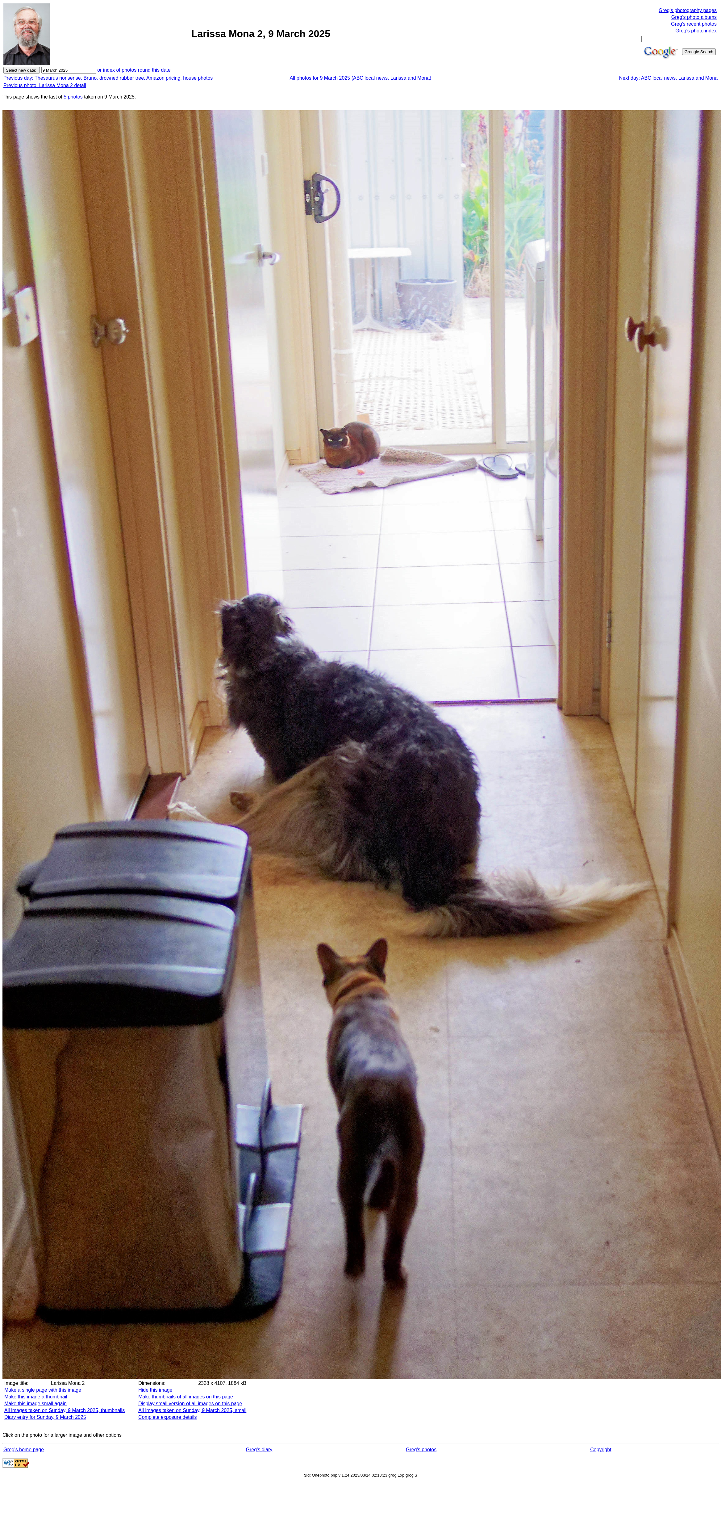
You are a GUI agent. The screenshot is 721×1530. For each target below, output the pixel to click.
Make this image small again (35, 1403)
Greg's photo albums (694, 17)
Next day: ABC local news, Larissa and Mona (668, 78)
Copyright (600, 1449)
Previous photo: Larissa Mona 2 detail (44, 85)
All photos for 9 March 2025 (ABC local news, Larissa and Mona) (360, 78)
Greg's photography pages (688, 10)
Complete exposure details (167, 1417)
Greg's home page (23, 1449)
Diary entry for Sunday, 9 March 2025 (45, 1417)
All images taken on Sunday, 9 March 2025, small (192, 1410)
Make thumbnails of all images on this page (185, 1396)
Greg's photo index (696, 30)
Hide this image (155, 1390)
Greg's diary (259, 1449)
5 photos (73, 96)
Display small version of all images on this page (190, 1403)
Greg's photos (421, 1449)
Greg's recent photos (694, 24)
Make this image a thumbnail (35, 1396)
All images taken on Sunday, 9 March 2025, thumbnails (64, 1410)
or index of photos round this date (134, 70)
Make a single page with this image (42, 1390)
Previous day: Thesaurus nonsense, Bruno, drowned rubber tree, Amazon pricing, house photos (108, 78)
